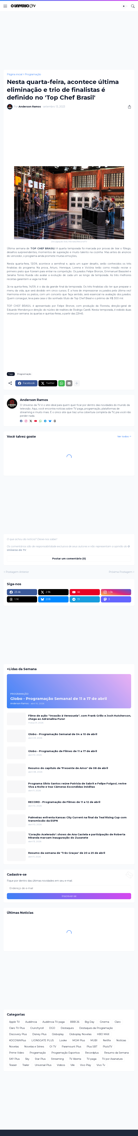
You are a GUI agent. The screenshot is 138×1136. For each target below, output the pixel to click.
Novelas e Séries (34, 1046)
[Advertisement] (69, 41)
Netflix (107, 1040)
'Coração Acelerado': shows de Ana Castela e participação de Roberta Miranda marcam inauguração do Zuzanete (76, 836)
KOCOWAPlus (17, 1040)
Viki (72, 1065)
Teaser (13, 1065)
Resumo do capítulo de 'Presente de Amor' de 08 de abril (68, 768)
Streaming (57, 1058)
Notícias (121, 1040)
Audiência (31, 1021)
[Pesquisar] (133, 6)
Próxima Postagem (120, 571)
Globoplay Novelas (80, 1034)
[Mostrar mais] (76, 383)
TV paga (91, 1058)
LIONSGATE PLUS (42, 1040)
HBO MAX (103, 1034)
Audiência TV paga (53, 1021)
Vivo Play (85, 1065)
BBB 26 (74, 1021)
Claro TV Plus (17, 1028)
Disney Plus (39, 1034)
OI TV (52, 1046)
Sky (27, 1058)
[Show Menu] (5, 6)
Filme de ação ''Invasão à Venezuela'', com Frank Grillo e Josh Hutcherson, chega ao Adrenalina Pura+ (79, 717)
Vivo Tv (101, 1065)
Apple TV (14, 1021)
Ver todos (123, 436)
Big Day (89, 1021)
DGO (52, 1028)
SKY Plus (14, 1058)
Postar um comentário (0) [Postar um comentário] (69, 558)
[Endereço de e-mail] (69, 888)
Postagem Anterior (17, 571)
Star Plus (40, 1058)
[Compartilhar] (128, 107)
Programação (33, 74)
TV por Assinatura (112, 1058)
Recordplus (92, 1052)
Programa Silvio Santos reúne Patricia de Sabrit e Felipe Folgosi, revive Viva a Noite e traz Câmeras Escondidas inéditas (77, 785)
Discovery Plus (18, 1034)
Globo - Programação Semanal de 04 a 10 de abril (62, 734)
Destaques (67, 1028)
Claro (118, 1021)
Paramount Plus (71, 1046)
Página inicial (14, 74)
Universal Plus (43, 1065)
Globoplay (58, 1034)
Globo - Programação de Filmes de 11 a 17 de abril (62, 751)
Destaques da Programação (96, 1028)
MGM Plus (78, 1040)
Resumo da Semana (116, 1052)
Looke (63, 1040)
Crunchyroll (37, 1028)
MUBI (93, 1040)
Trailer (25, 1065)
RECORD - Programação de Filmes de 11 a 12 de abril (64, 802)
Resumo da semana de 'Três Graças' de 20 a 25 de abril (66, 852)
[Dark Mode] (125, 6)
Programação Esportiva (65, 1052)
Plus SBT (92, 1046)
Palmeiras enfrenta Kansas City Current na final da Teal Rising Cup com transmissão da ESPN (77, 819)
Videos (61, 1065)
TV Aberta (75, 1058)
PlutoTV (107, 1046)
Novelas (14, 1046)
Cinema (104, 1021)
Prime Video (16, 1052)
